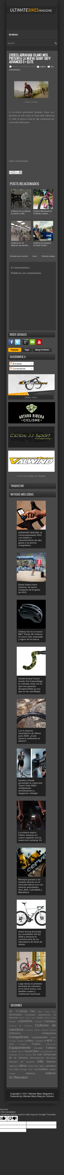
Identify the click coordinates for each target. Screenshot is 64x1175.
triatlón (52, 1069)
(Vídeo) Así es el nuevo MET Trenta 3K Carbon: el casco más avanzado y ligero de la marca (30, 635)
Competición (19, 1037)
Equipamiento (20, 1048)
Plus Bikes (39, 1066)
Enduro (36, 1044)
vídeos (43, 67)
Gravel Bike (31, 1051)
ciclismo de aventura (20, 1026)
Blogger (42, 476)
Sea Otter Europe (18, 1069)
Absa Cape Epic (47, 1012)
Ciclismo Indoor (32, 1030)
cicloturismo (49, 1033)
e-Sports (22, 1044)
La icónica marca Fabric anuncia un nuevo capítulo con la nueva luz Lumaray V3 (30, 836)
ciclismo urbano (48, 1030)
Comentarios (17, 368)
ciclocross (15, 1033)
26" (11, 1011)
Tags (27, 350)
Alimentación (44, 1015)
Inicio (35, 256)
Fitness (21, 1051)
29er (32, 1011)
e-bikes (29, 1040)
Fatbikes (51, 1047)
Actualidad (30, 1015)
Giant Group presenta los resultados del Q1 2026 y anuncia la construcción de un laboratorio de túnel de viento (30, 938)
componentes (40, 1037)
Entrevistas (51, 1044)
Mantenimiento (37, 1058)
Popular (15, 350)
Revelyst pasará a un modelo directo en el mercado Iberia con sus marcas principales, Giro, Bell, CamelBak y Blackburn (30, 886)
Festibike (13, 1051)
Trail (35, 1069)
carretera (25, 1021)
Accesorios (15, 1014)
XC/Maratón (18, 1077)
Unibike (12, 1074)
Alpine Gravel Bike (27, 1018)
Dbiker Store (31, 397)
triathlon (43, 1069)
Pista (30, 1066)
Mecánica (51, 1058)
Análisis (40, 1018)
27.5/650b (21, 1011)
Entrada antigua (48, 256)
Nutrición (13, 1066)
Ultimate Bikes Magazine (40, 1093)
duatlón (20, 1041)
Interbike (49, 1051)
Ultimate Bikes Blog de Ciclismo (38, 1096)
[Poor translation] (12, 1118)
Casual (38, 1021)
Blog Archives (42, 350)
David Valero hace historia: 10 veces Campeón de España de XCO (29, 588)
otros (23, 1066)
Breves (12, 1021)
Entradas (16, 363)
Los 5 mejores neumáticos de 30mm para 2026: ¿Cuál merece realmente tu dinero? (29, 735)
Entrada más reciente (19, 256)
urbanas (30, 1073)
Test (30, 1069)
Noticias (51, 1061)
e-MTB (49, 1040)
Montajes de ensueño (22, 1062)
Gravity (42, 1052)
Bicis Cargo (50, 1018)
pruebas (51, 1066)
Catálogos (50, 1021)
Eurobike (38, 1048)
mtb (40, 1061)
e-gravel (39, 1041)
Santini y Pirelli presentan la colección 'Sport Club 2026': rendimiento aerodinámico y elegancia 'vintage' (30, 787)
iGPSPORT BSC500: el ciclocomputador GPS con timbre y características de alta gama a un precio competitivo (30, 539)
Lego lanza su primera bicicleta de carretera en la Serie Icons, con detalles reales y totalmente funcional (30, 988)
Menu (13, 34)
